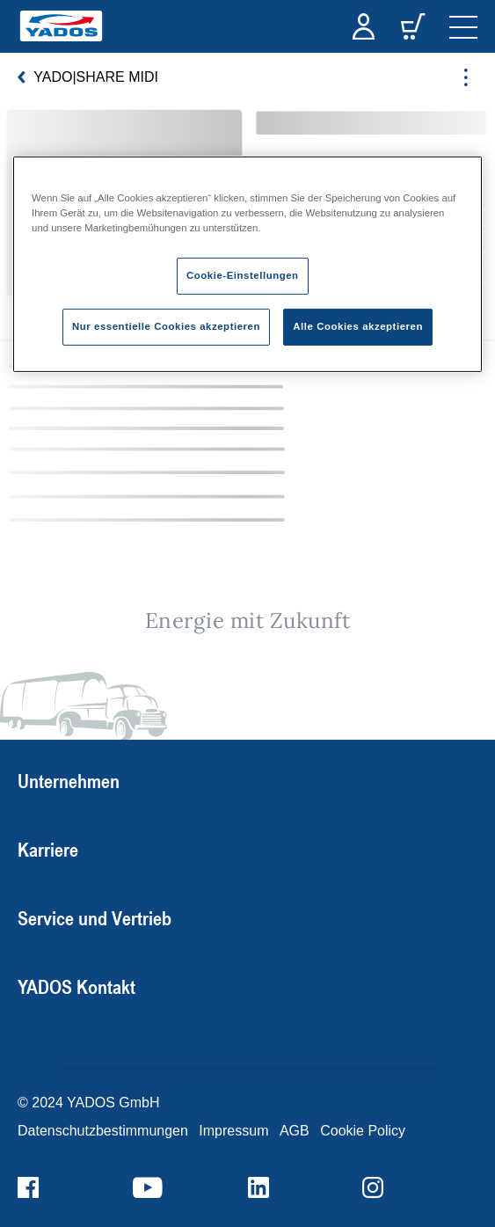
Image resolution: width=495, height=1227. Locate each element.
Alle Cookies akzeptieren (358, 326)
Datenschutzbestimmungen (103, 1130)
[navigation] (463, 26)
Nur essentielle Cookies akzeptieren (166, 326)
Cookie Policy (362, 1130)
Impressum (233, 1130)
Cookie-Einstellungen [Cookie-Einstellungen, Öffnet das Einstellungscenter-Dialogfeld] (242, 275)
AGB (294, 1130)
